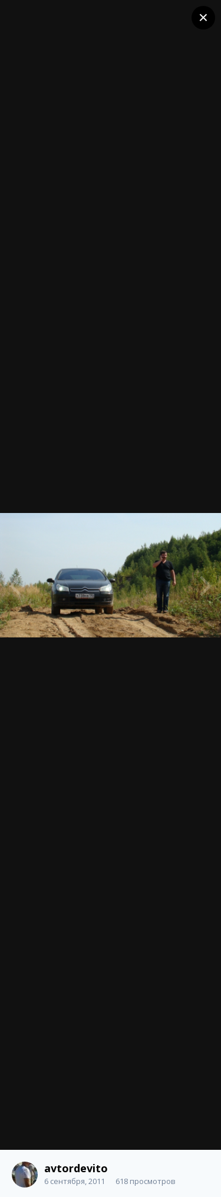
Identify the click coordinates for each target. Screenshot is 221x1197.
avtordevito (76, 1168)
